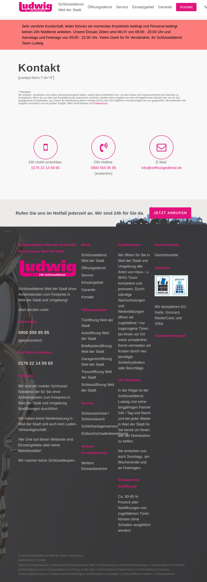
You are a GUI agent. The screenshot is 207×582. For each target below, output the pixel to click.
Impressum (75, 555)
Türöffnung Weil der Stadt (97, 323)
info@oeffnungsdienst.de (161, 168)
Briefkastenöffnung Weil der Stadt (96, 349)
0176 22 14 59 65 (45, 168)
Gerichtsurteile (166, 255)
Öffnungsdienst (93, 268)
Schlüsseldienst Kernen (33, 574)
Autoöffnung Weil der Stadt (95, 336)
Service (87, 275)
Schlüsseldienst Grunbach (152, 569)
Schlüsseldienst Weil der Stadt (94, 258)
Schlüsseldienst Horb (31, 569)
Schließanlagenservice (98, 426)
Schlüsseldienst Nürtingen (103, 574)
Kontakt (87, 297)
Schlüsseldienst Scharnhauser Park (72, 565)
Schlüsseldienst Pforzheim (167, 565)
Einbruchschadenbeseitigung (98, 434)
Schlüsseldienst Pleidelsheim (115, 569)
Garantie (88, 290)
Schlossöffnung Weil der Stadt (97, 387)
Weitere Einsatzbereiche (94, 466)
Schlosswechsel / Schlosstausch (95, 416)
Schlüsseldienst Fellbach (137, 574)
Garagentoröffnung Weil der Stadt (96, 362)
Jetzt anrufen (170, 213)
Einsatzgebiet (92, 282)
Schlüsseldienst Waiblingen (67, 574)
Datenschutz (101, 103)
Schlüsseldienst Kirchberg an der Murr (71, 569)
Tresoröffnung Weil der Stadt (96, 374)
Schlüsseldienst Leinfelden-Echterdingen (123, 565)
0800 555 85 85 (103, 168)
